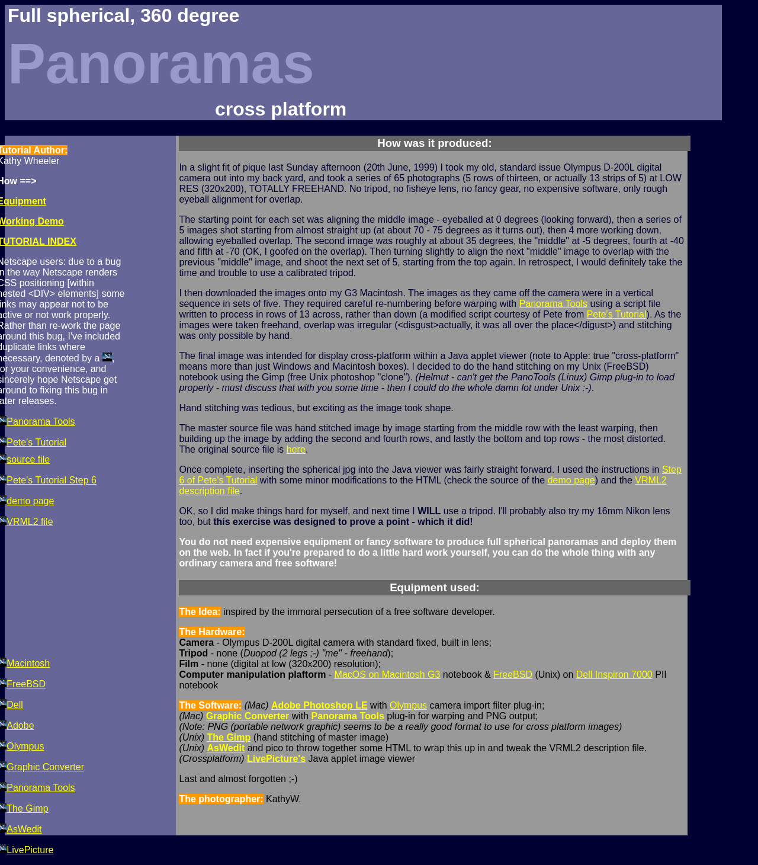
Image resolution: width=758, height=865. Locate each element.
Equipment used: (435, 587)
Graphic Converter (247, 716)
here (296, 449)
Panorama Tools (553, 304)
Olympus (408, 705)
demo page (571, 480)
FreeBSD (512, 674)
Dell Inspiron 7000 (614, 674)
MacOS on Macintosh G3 (388, 674)
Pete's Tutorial (617, 314)
